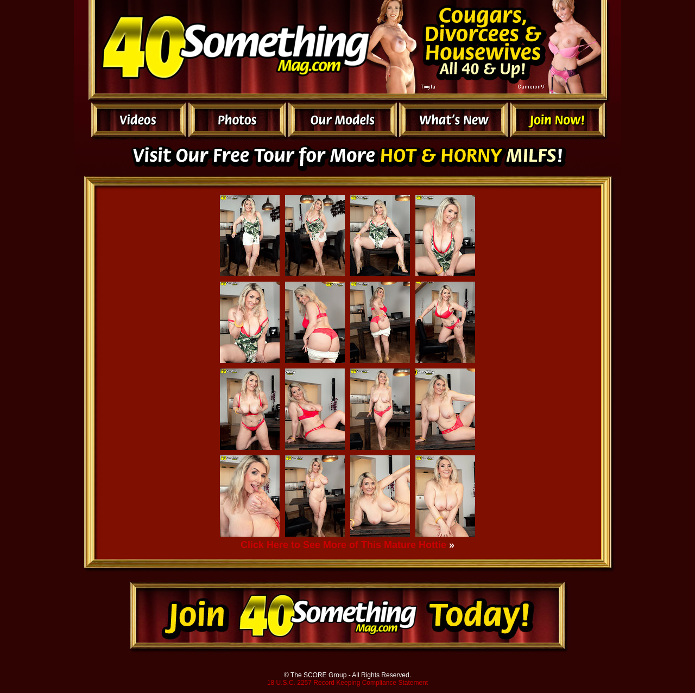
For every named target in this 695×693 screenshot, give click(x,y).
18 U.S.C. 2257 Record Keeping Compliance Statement (347, 682)
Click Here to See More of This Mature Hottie (343, 544)
